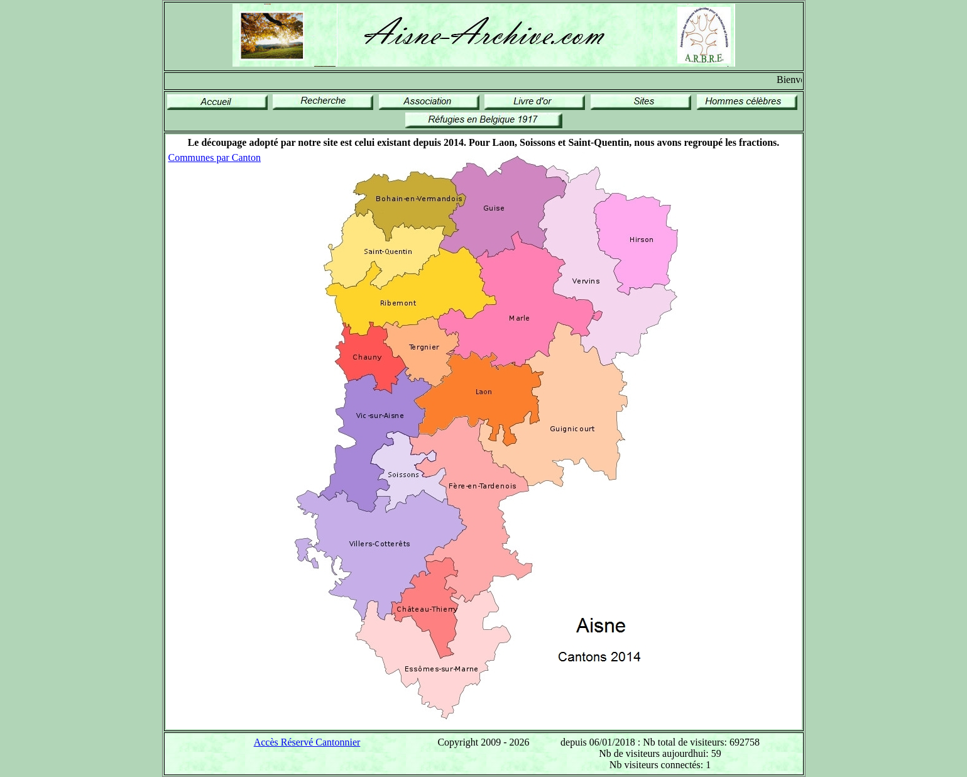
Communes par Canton (214, 157)
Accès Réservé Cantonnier (307, 742)
